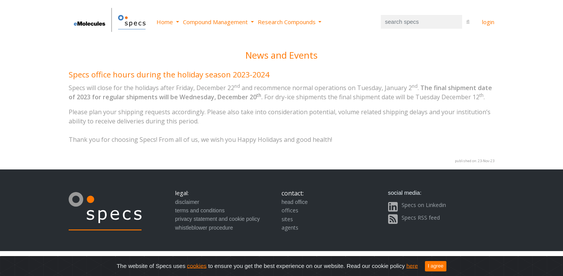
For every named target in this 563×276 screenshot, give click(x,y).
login (488, 22)
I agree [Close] (436, 266)
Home (165, 22)
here (412, 265)
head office (295, 202)
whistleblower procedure (204, 228)
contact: (293, 193)
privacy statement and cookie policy (217, 219)
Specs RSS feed (421, 217)
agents (290, 227)
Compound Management (216, 22)
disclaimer (187, 202)
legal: (182, 193)
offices (290, 210)
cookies (197, 265)
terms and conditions (200, 210)
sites (287, 219)
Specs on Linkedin (424, 205)
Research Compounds (287, 22)
